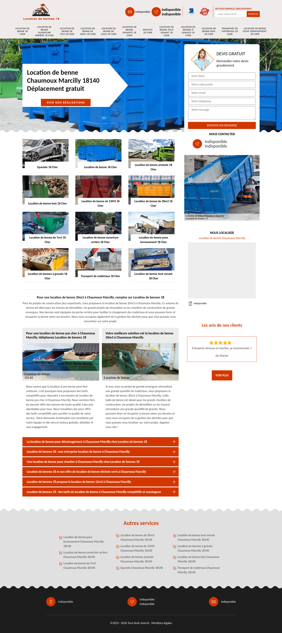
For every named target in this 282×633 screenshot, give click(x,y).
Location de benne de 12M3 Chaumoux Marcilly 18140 (137, 548)
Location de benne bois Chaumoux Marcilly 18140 (198, 559)
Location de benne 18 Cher (22, 31)
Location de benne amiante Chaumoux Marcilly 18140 (137, 559)
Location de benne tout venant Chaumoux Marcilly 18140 (196, 537)
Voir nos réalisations (66, 102)
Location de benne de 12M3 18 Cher (108, 31)
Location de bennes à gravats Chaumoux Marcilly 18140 (195, 548)
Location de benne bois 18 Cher (209, 31)
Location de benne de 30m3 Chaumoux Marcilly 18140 (137, 537)
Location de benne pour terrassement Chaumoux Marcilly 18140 (84, 541)
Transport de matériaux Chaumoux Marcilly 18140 (199, 570)
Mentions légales (161, 623)
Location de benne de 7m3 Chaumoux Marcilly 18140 (80, 565)
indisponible (142, 11)
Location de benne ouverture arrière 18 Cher (44, 31)
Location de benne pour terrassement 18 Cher (255, 31)
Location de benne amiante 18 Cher (129, 31)
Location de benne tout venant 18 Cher (166, 31)
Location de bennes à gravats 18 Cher (188, 31)
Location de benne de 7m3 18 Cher (67, 31)
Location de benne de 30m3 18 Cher (88, 31)
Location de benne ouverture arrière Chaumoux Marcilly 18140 (85, 555)
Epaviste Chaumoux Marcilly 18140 (142, 568)
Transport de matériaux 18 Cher (230, 31)
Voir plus (222, 375)
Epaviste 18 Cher (148, 31)
